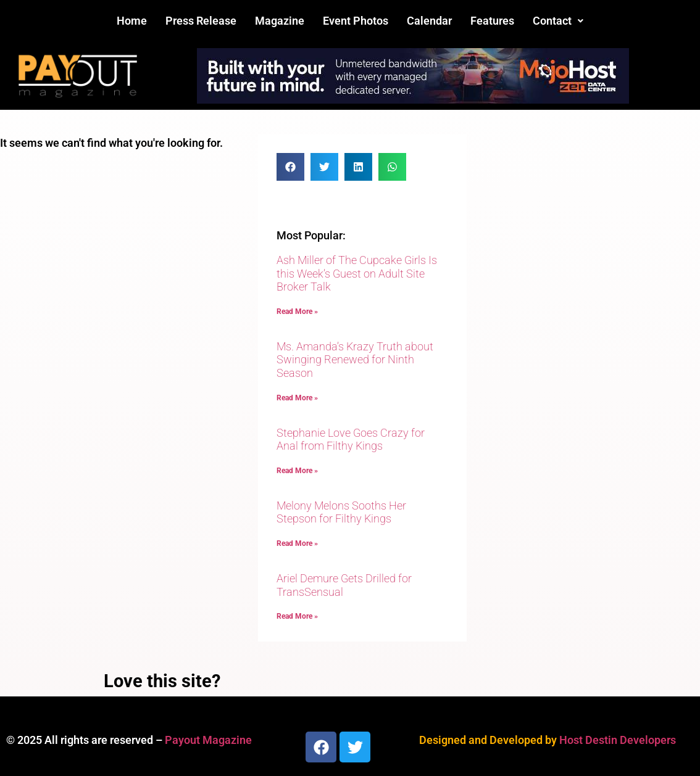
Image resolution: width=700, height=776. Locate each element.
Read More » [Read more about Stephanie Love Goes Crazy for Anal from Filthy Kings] (297, 470)
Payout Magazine (208, 739)
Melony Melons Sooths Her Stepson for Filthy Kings (341, 512)
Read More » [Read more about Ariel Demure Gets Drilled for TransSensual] (297, 616)
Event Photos (355, 20)
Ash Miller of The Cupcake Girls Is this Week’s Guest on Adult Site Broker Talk (357, 273)
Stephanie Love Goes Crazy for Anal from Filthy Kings (351, 439)
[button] (558, 21)
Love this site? (162, 681)
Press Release (200, 20)
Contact (558, 20)
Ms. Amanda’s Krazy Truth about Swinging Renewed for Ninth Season (355, 359)
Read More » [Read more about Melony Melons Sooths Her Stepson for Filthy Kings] (297, 543)
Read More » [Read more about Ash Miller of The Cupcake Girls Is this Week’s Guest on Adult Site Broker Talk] (297, 311)
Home (132, 20)
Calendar (429, 20)
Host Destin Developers (617, 739)
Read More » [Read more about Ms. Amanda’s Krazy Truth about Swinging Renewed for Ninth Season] (297, 398)
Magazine (279, 20)
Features (492, 20)
